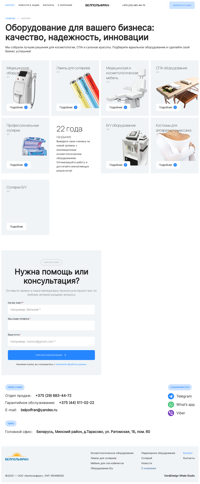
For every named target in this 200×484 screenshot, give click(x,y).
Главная (10, 18)
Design (175, 475)
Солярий (146, 458)
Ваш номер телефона (18, 319)
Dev (166, 475)
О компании (65, 5)
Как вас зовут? (15, 303)
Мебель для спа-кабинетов (107, 463)
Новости (146, 463)
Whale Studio (187, 475)
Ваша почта (13, 335)
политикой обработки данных (71, 364)
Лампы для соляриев (103, 458)
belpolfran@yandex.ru (39, 410)
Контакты (48, 5)
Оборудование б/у (102, 468)
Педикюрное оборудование (158, 453)
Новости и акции (29, 5)
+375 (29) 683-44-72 (133, 5)
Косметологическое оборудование (112, 453)
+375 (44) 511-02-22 (76, 403)
